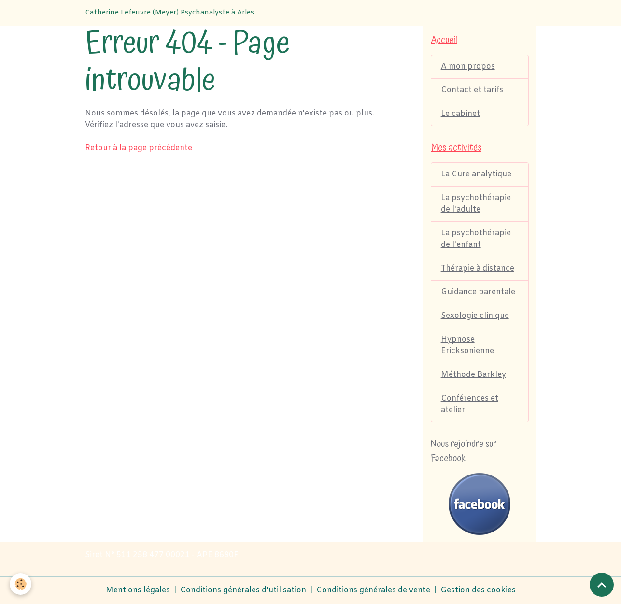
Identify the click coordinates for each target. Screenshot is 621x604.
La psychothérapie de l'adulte (476, 204)
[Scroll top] (602, 585)
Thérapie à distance (477, 268)
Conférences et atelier (469, 404)
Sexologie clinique (475, 316)
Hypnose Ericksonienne (467, 345)
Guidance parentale (478, 292)
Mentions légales (138, 590)
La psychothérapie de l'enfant (476, 239)
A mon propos (468, 66)
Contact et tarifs (472, 90)
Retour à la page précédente (138, 148)
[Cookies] (20, 584)
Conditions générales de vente (373, 590)
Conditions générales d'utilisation (243, 590)
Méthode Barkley (473, 375)
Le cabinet (460, 114)
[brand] (169, 13)
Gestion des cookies (478, 590)
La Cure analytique (476, 174)
